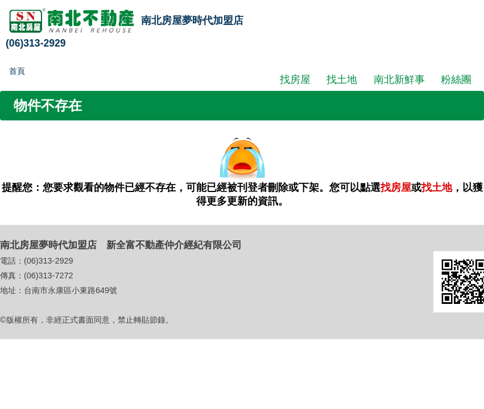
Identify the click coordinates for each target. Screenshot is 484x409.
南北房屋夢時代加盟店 (192, 20)
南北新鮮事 (399, 79)
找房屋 (295, 79)
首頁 (17, 71)
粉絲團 (456, 79)
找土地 (341, 79)
